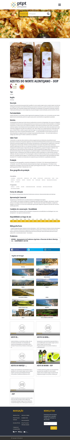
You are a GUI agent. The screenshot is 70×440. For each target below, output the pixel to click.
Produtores (25, 415)
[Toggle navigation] (59, 4)
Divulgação (25, 420)
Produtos (16, 415)
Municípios (16, 423)
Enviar (54, 428)
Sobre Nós (24, 418)
